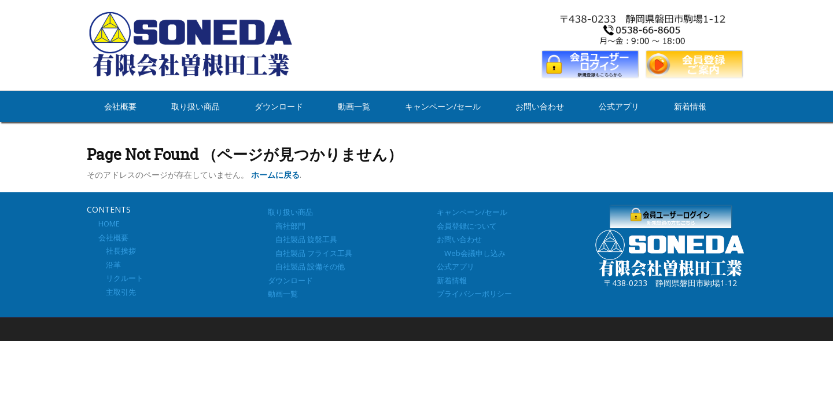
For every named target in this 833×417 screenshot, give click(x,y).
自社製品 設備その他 (306, 266)
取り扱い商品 (195, 106)
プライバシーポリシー (474, 293)
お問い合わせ (539, 106)
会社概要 (120, 106)
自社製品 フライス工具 (310, 253)
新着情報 (690, 106)
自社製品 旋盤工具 (302, 239)
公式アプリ (619, 106)
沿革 (109, 264)
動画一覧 (354, 106)
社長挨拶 (117, 251)
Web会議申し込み (471, 253)
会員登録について (467, 226)
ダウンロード (279, 106)
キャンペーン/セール (443, 106)
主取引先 (117, 292)
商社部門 (286, 226)
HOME (109, 223)
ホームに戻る (275, 174)
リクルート (120, 278)
